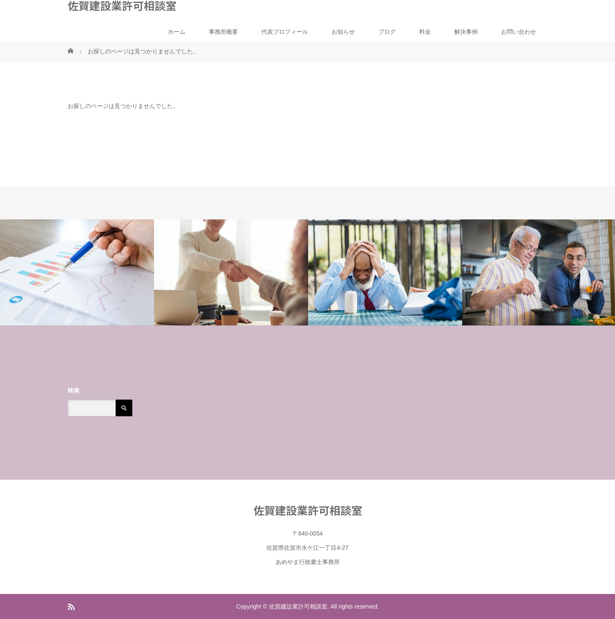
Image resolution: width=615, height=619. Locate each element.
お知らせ (343, 31)
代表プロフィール (284, 31)
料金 (425, 31)
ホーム (176, 31)
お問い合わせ (518, 31)
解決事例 (466, 31)
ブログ (387, 31)
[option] (77, 272)
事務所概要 (223, 31)
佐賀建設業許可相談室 (122, 5)
